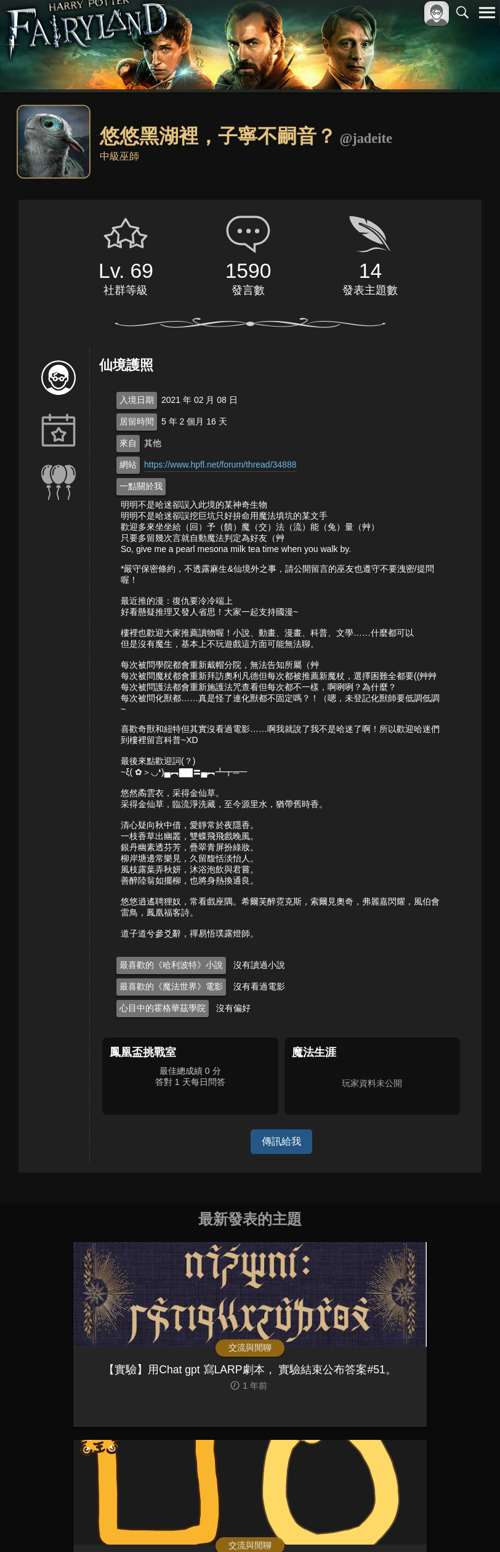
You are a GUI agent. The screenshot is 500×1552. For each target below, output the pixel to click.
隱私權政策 (423, 1522)
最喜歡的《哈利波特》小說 (171, 965)
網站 (128, 464)
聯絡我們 (467, 1522)
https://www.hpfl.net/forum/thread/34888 (220, 464)
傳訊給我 (281, 1141)
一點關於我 (141, 486)
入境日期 (136, 400)
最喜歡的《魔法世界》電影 (171, 986)
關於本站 (339, 1522)
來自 (128, 443)
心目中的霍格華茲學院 (162, 1008)
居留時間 (136, 421)
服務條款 (379, 1522)
